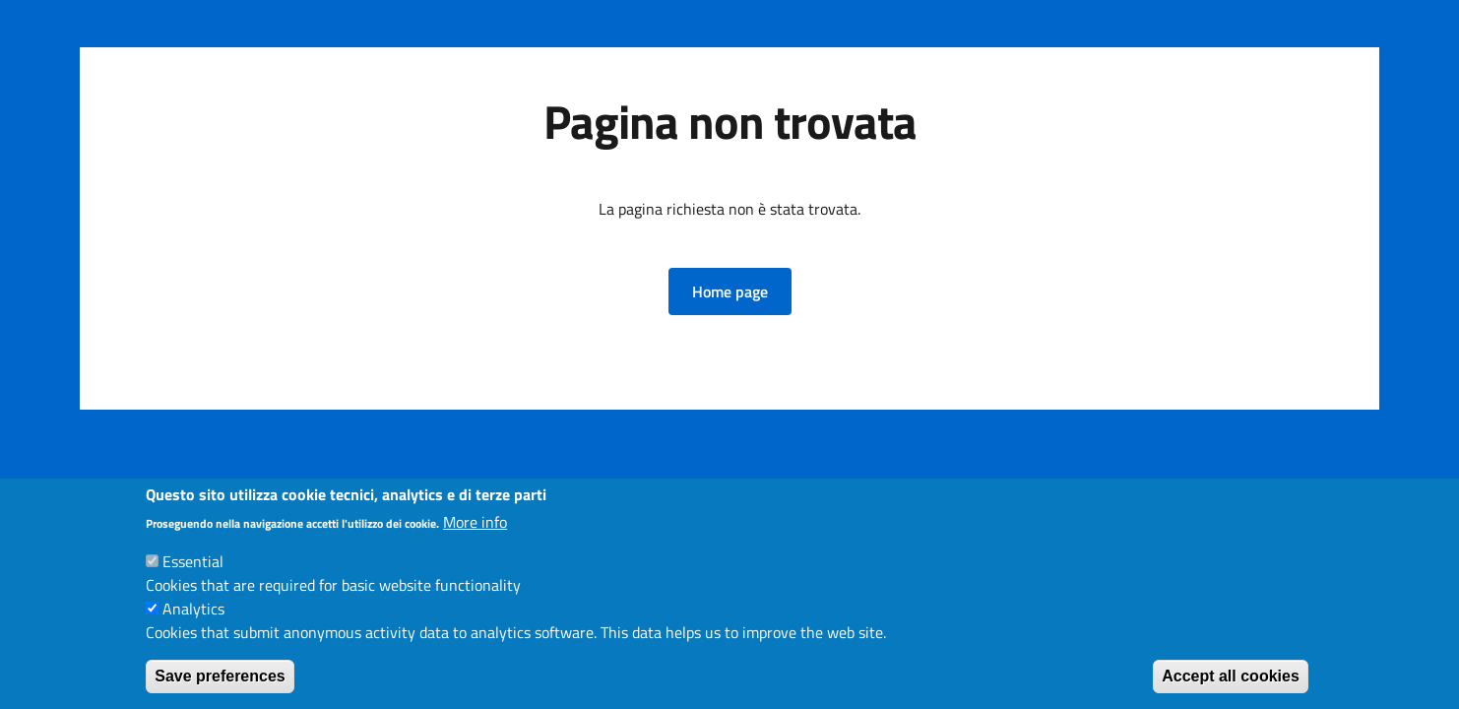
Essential (192, 561)
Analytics (193, 608)
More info (475, 522)
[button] (730, 291)
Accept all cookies (1231, 676)
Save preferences (220, 676)
